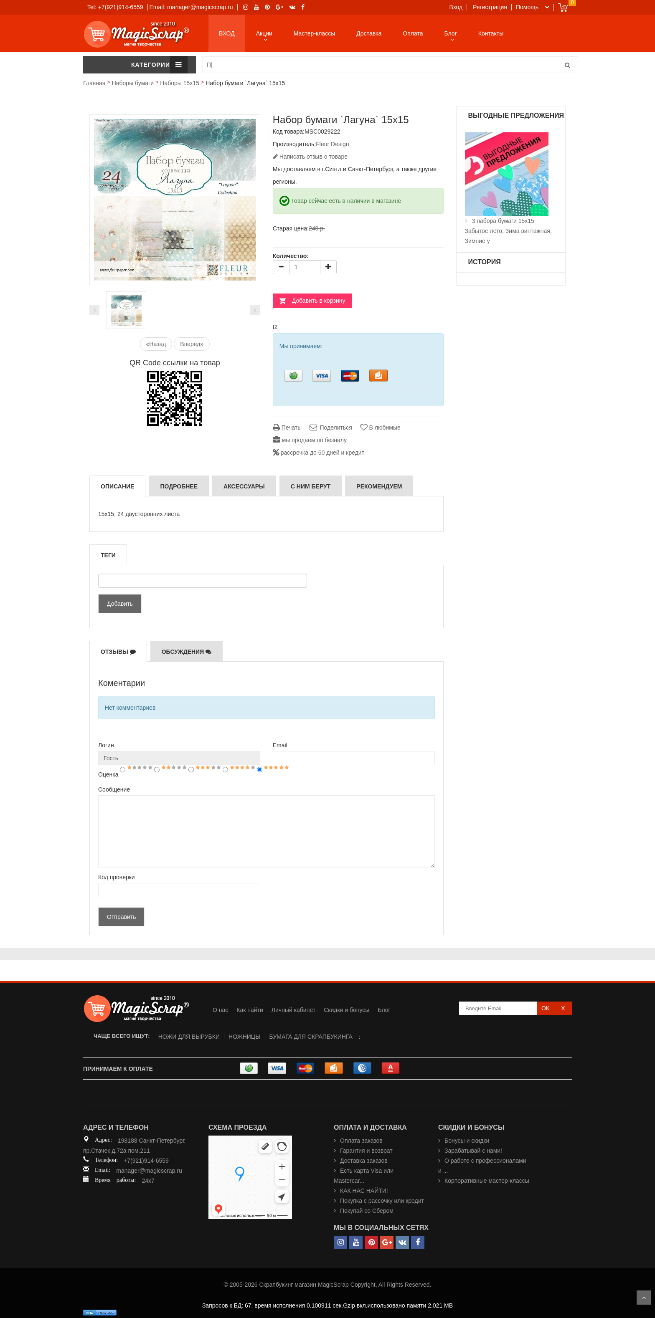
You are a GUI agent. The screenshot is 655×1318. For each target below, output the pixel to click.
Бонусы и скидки (466, 1140)
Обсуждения (187, 651)
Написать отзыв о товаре (310, 156)
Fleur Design (332, 144)
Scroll (644, 1297)
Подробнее (179, 486)
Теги (108, 555)
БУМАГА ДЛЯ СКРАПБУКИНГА (311, 1036)
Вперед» (191, 344)
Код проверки (116, 877)
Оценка (108, 774)
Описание (117, 486)
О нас (220, 1010)
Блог (450, 33)
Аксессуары (244, 486)
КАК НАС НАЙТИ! (364, 1190)
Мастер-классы (314, 33)
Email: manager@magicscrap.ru (191, 7)
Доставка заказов (364, 1160)
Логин (106, 745)
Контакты (490, 33)
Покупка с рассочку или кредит (382, 1200)
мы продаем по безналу (310, 440)
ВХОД (227, 33)
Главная (94, 83)
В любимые (380, 427)
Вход (456, 7)
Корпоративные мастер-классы (486, 1180)
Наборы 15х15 (179, 83)
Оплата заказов (361, 1140)
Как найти (249, 1010)
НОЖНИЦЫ (244, 1036)
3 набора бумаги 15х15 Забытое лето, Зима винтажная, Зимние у (508, 231)
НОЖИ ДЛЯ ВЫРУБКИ (189, 1036)
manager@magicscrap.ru (149, 1170)
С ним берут (311, 486)
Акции (264, 33)
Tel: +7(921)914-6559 (115, 7)
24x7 (148, 1180)
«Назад (156, 344)
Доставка (368, 33)
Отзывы (118, 651)
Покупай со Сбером (367, 1210)
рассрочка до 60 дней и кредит (318, 452)
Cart (563, 7)
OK (545, 1008)
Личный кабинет (293, 1010)
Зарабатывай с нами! (473, 1150)
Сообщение (114, 789)
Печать (287, 427)
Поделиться (330, 427)
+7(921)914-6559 (146, 1160)
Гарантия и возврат (366, 1150)
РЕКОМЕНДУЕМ (379, 486)
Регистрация (490, 7)
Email (280, 745)
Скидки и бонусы (346, 1010)
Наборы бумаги (133, 83)
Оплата (413, 33)
